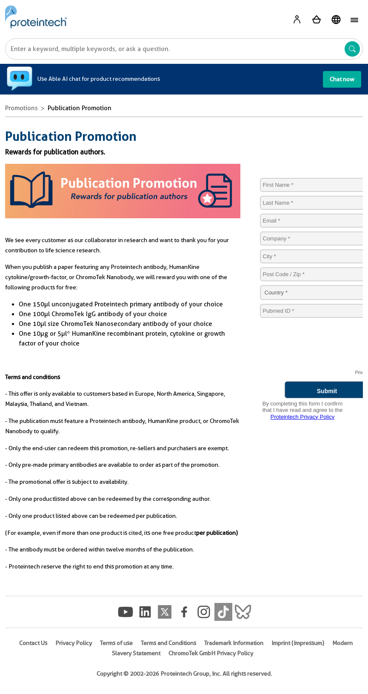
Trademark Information (233, 643)
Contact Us (33, 643)
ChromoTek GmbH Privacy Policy (210, 653)
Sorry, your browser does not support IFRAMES (307, 295)
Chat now (342, 79)
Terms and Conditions (168, 643)
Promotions (21, 108)
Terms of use (116, 643)
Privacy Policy (73, 643)
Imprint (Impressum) (297, 643)
